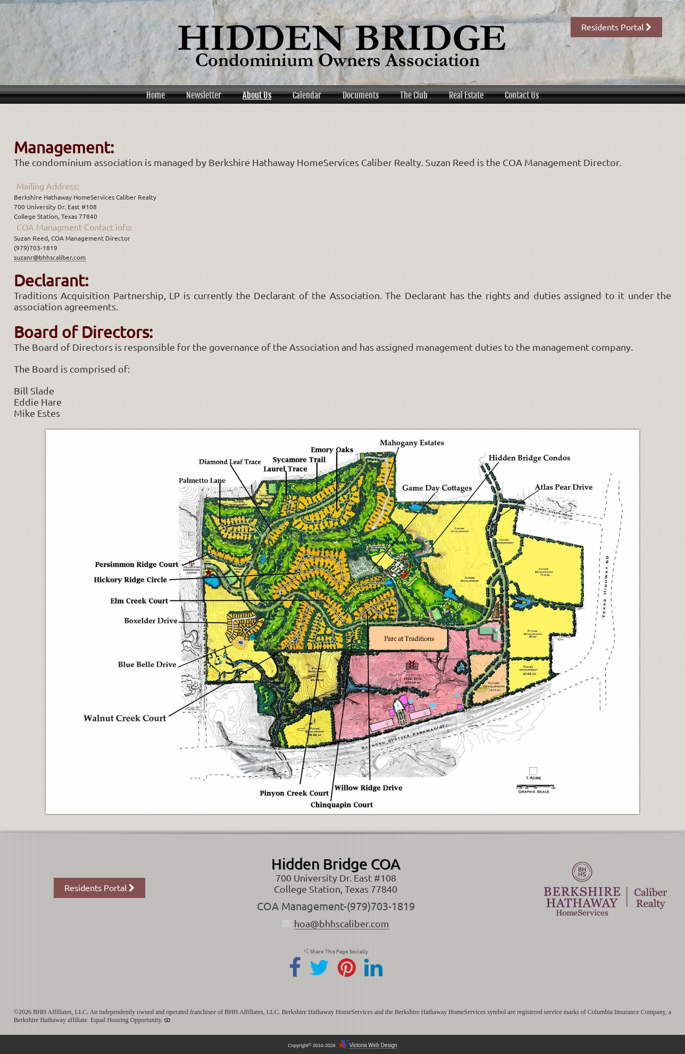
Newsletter (203, 95)
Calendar (307, 95)
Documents (361, 95)
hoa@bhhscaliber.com (341, 923)
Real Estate (466, 95)
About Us (257, 95)
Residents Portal (616, 27)
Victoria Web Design (373, 1045)
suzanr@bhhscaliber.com (50, 257)
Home (155, 95)
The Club (414, 95)
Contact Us (522, 95)
